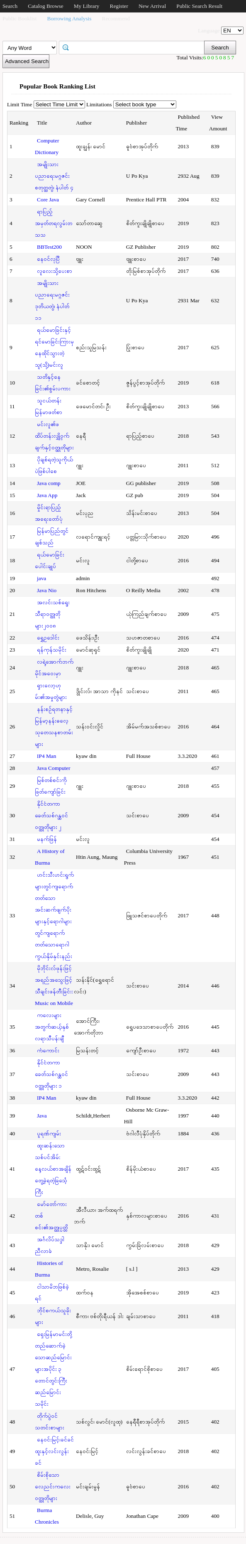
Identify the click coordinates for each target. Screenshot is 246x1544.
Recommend (116, 18)
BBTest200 (49, 247)
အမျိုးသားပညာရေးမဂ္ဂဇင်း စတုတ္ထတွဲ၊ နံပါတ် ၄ (54, 176)
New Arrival (152, 6)
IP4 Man (46, 756)
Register (119, 6)
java (41, 578)
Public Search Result (199, 6)
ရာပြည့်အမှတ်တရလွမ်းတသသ (53, 223)
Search (9, 6)
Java (42, 1116)
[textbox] (134, 47)
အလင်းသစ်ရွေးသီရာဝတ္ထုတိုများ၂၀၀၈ (52, 614)
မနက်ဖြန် (47, 839)
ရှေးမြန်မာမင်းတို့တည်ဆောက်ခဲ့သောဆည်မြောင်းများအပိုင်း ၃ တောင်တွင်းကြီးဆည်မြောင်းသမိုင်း (53, 1369)
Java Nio (46, 590)
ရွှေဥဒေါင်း (48, 638)
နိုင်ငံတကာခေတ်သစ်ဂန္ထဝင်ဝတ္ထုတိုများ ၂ (51, 815)
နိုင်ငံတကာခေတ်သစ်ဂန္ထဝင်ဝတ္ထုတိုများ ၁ (51, 1074)
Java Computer (53, 768)
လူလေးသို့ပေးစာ (54, 271)
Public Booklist (19, 18)
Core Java (48, 199)
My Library (87, 6)
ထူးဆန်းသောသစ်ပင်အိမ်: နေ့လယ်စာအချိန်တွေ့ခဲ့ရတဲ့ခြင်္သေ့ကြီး (53, 1168)
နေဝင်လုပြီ (48, 259)
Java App (47, 495)
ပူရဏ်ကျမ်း (49, 1133)
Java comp (49, 483)
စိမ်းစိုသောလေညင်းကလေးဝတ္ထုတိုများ (53, 1486)
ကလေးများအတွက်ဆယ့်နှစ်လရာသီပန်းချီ (52, 1027)
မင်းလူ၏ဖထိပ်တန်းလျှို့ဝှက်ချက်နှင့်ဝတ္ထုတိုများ (54, 436)
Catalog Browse (45, 6)
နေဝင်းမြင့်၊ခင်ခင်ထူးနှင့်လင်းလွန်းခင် (54, 1451)
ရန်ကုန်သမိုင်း (51, 650)
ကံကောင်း (48, 1050)
